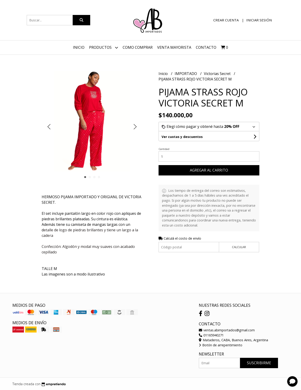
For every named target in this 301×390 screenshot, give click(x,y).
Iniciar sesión (259, 20)
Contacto (206, 47)
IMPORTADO (186, 73)
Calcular (239, 247)
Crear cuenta (226, 20)
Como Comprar (138, 47)
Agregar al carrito (209, 170)
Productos (103, 47)
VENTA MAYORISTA (174, 47)
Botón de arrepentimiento (220, 345)
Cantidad (164, 149)
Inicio (78, 47)
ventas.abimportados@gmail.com (227, 330)
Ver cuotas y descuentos (182, 137)
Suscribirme (259, 362)
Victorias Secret (218, 73)
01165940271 (211, 335)
